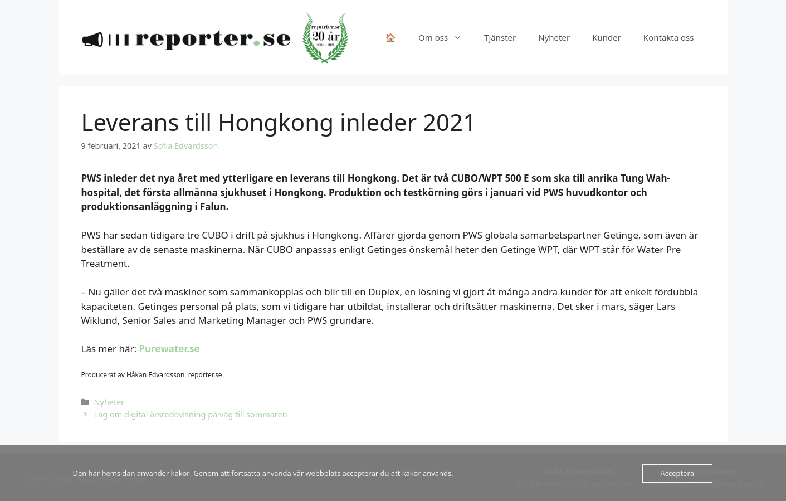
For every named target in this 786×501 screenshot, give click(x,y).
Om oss (445, 37)
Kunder (606, 37)
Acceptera (677, 473)
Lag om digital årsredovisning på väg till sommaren (190, 414)
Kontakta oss (668, 37)
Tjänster (500, 37)
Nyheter (554, 37)
